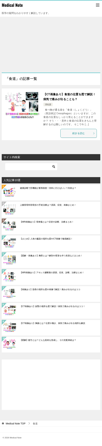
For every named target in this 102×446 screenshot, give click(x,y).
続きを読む (83, 133)
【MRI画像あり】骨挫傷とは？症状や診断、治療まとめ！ (47, 222)
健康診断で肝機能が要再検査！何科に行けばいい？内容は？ (48, 188)
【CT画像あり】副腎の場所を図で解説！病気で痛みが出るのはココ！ (52, 306)
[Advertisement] (51, 42)
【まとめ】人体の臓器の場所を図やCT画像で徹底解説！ (46, 239)
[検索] (31, 166)
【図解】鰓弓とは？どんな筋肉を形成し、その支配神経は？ (48, 340)
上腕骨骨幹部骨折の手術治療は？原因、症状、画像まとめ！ (48, 205)
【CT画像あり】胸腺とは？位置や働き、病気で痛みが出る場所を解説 (52, 323)
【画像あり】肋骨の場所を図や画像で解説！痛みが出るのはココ (50, 289)
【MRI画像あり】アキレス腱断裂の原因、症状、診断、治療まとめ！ (52, 272)
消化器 (48, 104)
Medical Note (12, 5)
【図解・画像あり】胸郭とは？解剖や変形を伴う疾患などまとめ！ (51, 255)
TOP (16, 423)
